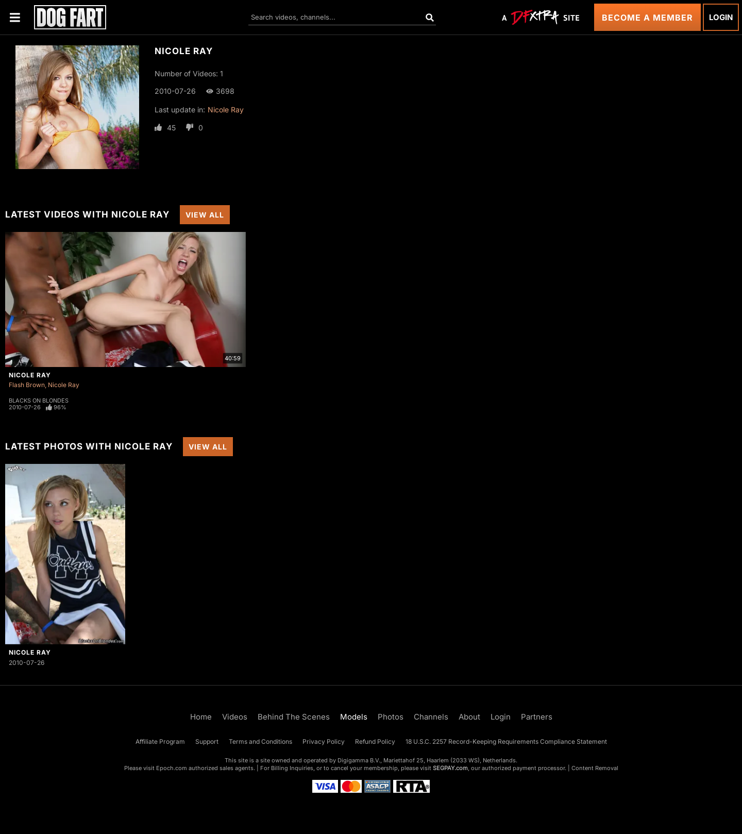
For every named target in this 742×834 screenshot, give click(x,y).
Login (721, 17)
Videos (234, 717)
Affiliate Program (160, 741)
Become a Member (647, 17)
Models (353, 717)
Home (201, 717)
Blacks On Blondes (39, 400)
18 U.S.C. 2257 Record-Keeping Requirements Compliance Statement (506, 741)
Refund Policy (375, 741)
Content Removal (594, 768)
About (469, 717)
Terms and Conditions (260, 741)
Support (206, 741)
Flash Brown (27, 385)
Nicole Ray (226, 109)
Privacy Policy (323, 741)
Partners (536, 717)
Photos (390, 717)
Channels (431, 717)
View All (204, 214)
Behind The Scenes (294, 717)
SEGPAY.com (450, 768)
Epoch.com (171, 768)
